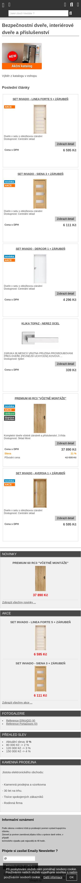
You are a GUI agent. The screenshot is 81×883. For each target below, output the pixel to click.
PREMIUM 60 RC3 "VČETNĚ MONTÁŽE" (40, 398)
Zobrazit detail (65, 144)
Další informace (52, 877)
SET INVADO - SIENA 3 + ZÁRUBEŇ (40, 174)
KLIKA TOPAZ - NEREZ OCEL (40, 323)
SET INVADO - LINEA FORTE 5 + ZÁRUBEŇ (40, 99)
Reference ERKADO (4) (20, 720)
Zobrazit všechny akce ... (17, 702)
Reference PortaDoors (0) (21, 723)
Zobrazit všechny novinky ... (19, 602)
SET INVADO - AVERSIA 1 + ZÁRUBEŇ (40, 473)
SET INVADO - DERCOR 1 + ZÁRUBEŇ (40, 248)
